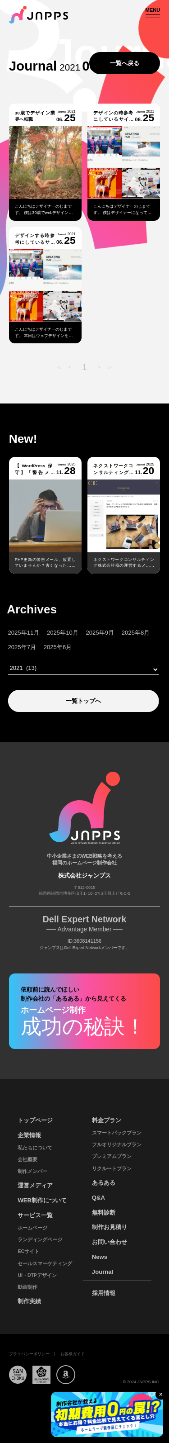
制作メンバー (32, 1171)
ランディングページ (40, 1239)
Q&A (98, 1197)
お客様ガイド (72, 1354)
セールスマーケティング (45, 1263)
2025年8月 (122, 632)
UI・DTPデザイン (37, 1275)
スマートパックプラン (117, 1132)
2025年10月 (48, 632)
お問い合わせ (109, 1242)
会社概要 (27, 1159)
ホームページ (32, 1227)
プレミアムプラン (112, 1156)
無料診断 (103, 1212)
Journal (102, 1271)
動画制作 (27, 1287)
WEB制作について (42, 1200)
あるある (103, 1182)
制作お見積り (109, 1227)
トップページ (35, 1120)
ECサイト (28, 1251)
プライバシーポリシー (29, 1354)
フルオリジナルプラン (117, 1144)
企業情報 (29, 1135)
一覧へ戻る (124, 63)
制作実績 (29, 1301)
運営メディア (35, 1185)
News (99, 1256)
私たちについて (35, 1147)
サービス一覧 (35, 1215)
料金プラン (106, 1120)
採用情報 (103, 1293)
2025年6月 (44, 647)
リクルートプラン (112, 1168)
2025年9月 (86, 632)
